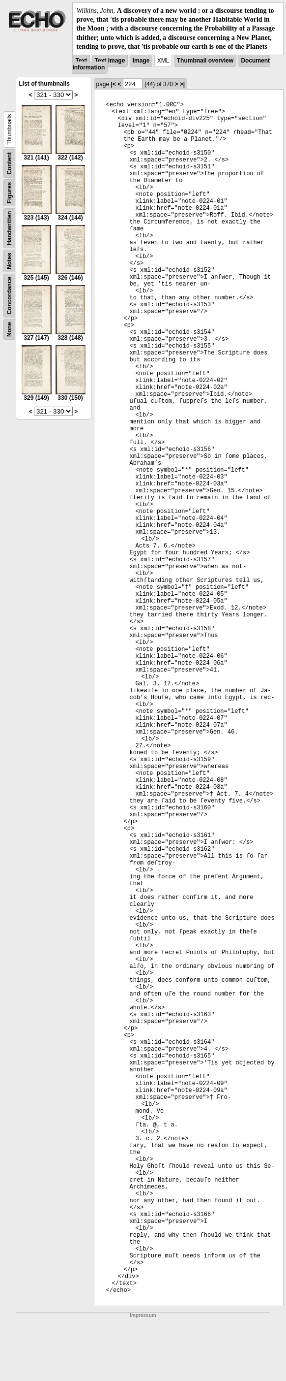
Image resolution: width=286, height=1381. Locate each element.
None (9, 329)
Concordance (9, 296)
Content (9, 163)
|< (113, 84)
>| (182, 84)
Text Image (110, 60)
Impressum (143, 1315)
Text (81, 60)
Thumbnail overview (205, 60)
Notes (9, 261)
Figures (9, 192)
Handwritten (9, 228)
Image (141, 60)
